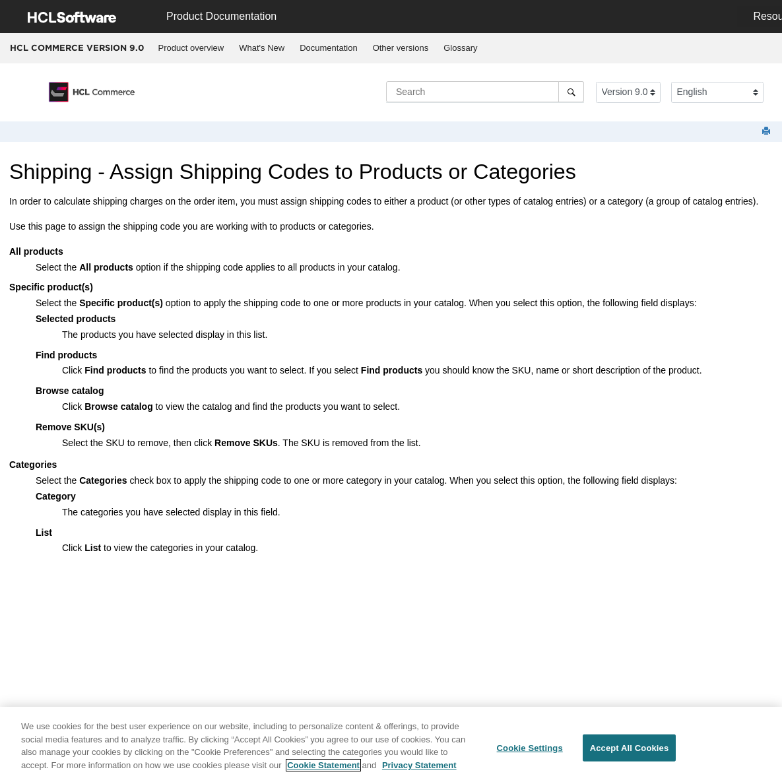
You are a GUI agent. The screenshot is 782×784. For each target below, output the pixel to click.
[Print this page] (767, 131)
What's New (261, 48)
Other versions (401, 48)
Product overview (191, 48)
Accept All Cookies (629, 753)
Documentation (328, 48)
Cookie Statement (323, 770)
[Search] (571, 91)
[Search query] (485, 91)
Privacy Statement (419, 770)
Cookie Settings (530, 753)
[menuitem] (191, 48)
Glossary (460, 48)
